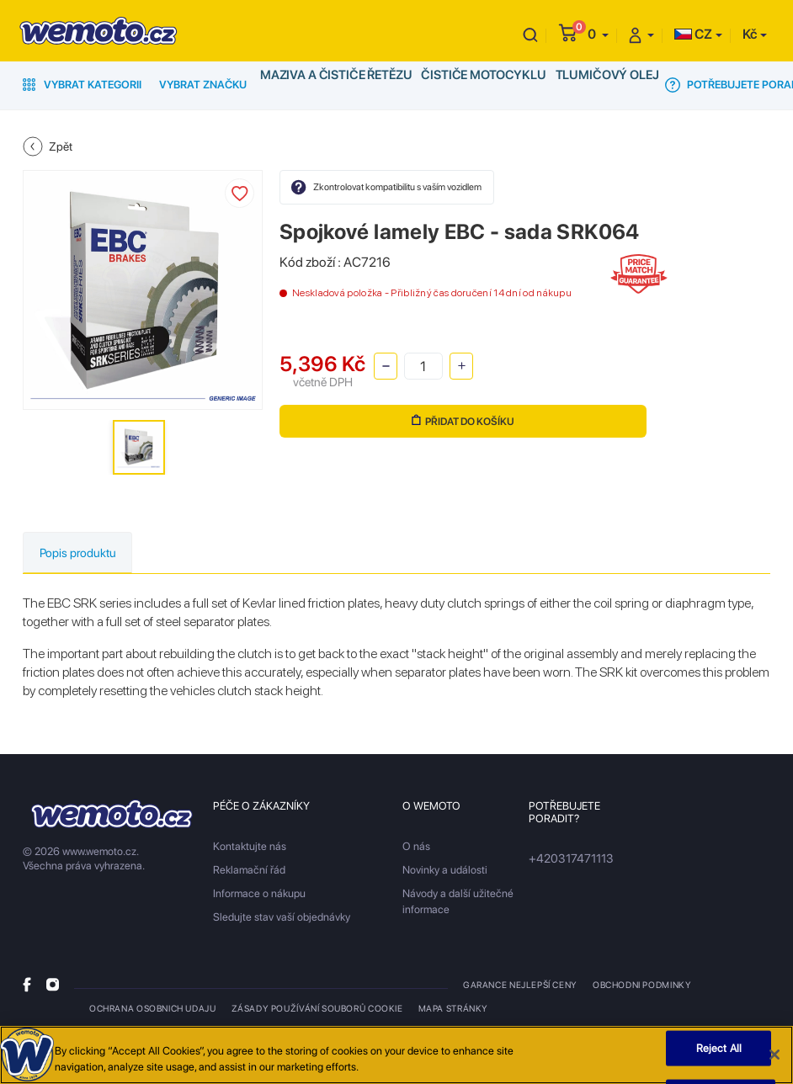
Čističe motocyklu (470, 84)
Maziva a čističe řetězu (331, 84)
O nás (416, 848)
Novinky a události (444, 871)
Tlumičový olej (587, 84)
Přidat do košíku (458, 420)
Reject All (719, 1053)
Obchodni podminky (640, 986)
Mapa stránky (445, 1010)
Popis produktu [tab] (87, 553)
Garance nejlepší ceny (520, 986)
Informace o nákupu (259, 895)
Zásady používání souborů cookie (313, 1010)
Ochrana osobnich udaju (152, 1010)
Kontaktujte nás (249, 848)
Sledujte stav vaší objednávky (281, 918)
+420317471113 (567, 860)
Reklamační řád (249, 871)
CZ (693, 34)
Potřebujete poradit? (718, 85)
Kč (749, 34)
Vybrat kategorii (82, 84)
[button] (598, 34)
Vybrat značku (203, 84)
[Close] (774, 1060)
